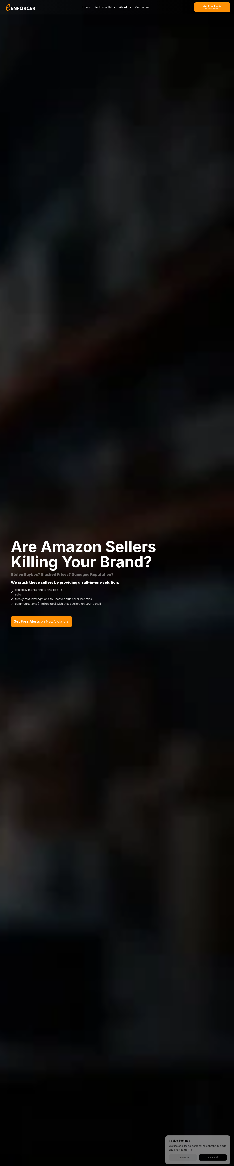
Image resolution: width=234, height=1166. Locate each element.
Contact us (142, 7)
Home (86, 7)
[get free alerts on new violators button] (212, 7)
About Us (125, 7)
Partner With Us (105, 7)
